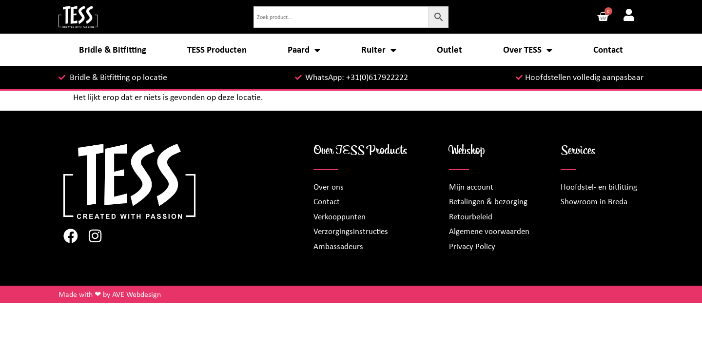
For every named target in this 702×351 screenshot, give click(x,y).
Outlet (449, 49)
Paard (304, 49)
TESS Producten (217, 49)
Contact (608, 49)
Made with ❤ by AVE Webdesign (109, 294)
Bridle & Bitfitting (112, 49)
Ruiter (378, 49)
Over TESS (527, 49)
